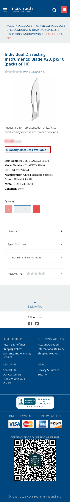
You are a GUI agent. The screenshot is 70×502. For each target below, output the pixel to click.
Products (25, 25)
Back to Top (35, 303)
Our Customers (12, 374)
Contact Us (9, 370)
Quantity (10, 201)
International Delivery (51, 349)
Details (35, 231)
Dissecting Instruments (24, 34)
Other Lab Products (50, 25)
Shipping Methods (49, 353)
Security (43, 374)
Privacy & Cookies (48, 370)
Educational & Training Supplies (33, 29)
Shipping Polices (12, 349)
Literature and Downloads (35, 257)
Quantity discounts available (27, 150)
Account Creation (48, 344)
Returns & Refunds (14, 344)
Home (11, 25)
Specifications (35, 244)
